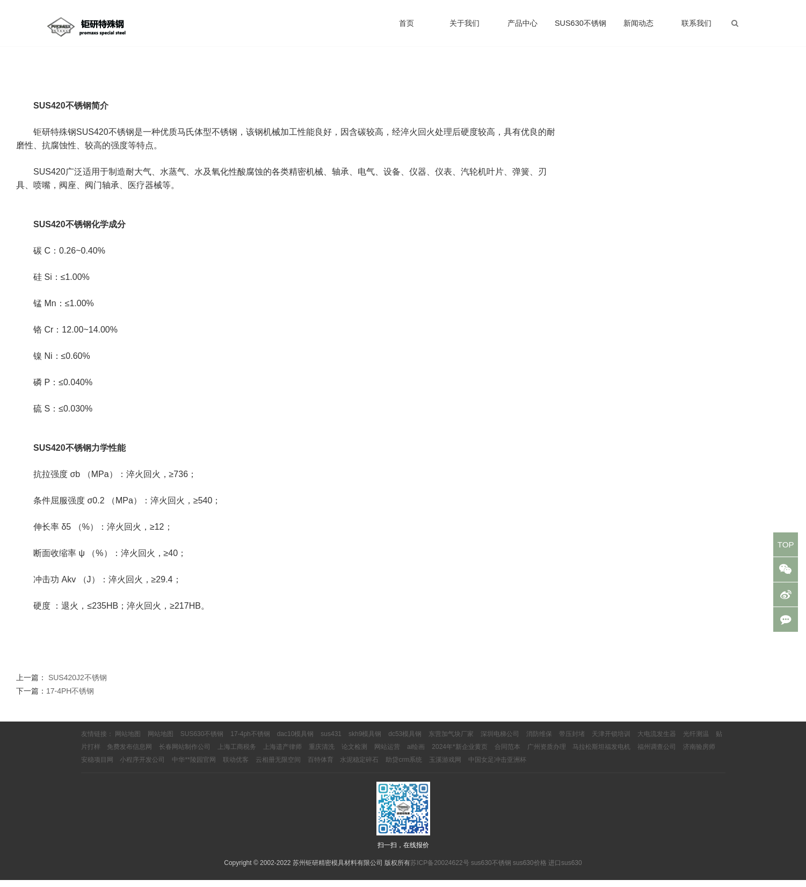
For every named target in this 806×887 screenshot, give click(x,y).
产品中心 (522, 27)
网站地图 (128, 741)
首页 (406, 27)
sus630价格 (530, 870)
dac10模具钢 (295, 741)
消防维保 (539, 741)
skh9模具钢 (364, 741)
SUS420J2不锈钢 (77, 684)
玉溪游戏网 (445, 767)
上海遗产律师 (282, 754)
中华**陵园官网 (193, 767)
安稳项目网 (97, 767)
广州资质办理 (546, 754)
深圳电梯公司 (500, 741)
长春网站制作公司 (184, 754)
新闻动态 (638, 27)
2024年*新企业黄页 (459, 754)
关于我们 (464, 27)
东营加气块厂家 (451, 741)
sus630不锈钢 (491, 870)
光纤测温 (696, 741)
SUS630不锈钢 (580, 27)
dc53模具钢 (405, 741)
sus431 (331, 741)
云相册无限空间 (278, 767)
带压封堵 (572, 741)
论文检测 (354, 754)
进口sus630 (565, 870)
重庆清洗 (322, 754)
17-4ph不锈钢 (250, 741)
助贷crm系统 (404, 767)
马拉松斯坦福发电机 (601, 754)
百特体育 (320, 767)
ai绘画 (416, 754)
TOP (785, 545)
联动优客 (236, 767)
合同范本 (507, 754)
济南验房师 (699, 754)
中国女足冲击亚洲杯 (497, 767)
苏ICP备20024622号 (439, 870)
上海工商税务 (236, 754)
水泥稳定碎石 (359, 767)
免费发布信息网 (129, 754)
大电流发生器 (656, 741)
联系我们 (696, 27)
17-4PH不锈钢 (70, 698)
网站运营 (387, 754)
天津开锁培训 (611, 741)
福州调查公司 (656, 754)
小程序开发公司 (142, 767)
